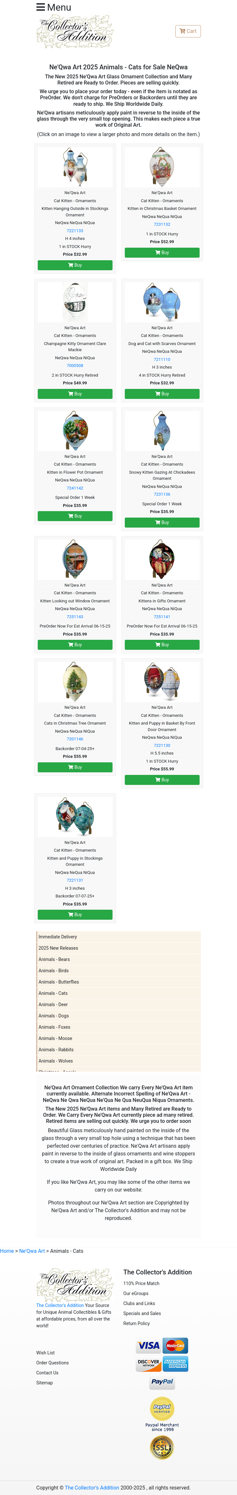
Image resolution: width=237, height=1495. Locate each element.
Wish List (45, 1352)
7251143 (75, 616)
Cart (188, 31)
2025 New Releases (58, 948)
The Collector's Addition (60, 1305)
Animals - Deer (53, 1004)
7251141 (162, 616)
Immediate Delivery (58, 936)
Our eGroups (136, 1293)
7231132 (162, 224)
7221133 (75, 230)
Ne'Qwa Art (32, 1251)
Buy (75, 265)
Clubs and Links (139, 1303)
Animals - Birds (54, 970)
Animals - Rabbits (56, 1049)
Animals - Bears (54, 959)
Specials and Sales (142, 1313)
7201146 (75, 739)
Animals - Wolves (56, 1061)
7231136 (162, 494)
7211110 (162, 359)
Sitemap (44, 1382)
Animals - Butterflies (59, 982)
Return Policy (136, 1323)
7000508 (75, 365)
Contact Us (47, 1372)
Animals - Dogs (54, 1015)
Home (7, 1251)
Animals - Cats (53, 993)
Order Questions (52, 1362)
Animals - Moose (55, 1038)
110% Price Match (141, 1283)
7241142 (75, 488)
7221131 (75, 880)
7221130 (162, 745)
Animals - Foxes (55, 1027)
